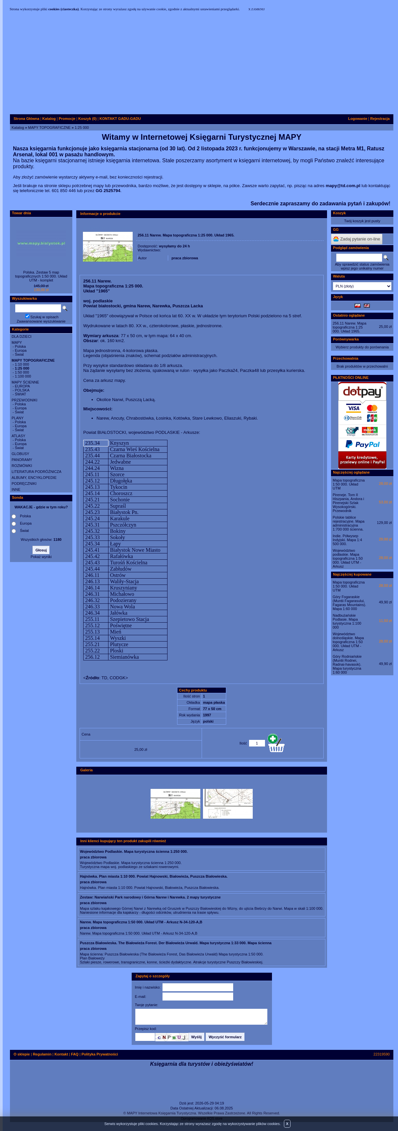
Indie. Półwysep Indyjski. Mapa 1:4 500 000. (347, 540)
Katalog (18, 127)
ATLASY (18, 436)
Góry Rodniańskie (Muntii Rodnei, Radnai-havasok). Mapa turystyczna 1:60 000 (347, 664)
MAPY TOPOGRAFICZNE (49, 127)
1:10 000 (22, 364)
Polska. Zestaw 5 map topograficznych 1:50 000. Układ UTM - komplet (41, 276)
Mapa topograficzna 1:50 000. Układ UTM (349, 484)
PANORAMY (22, 460)
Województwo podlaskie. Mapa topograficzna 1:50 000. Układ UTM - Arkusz (348, 558)
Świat (19, 354)
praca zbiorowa (184, 258)
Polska (20, 346)
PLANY (18, 418)
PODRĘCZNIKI (24, 484)
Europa (21, 350)
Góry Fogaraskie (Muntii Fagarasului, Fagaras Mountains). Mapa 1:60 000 (349, 603)
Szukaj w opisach (45, 317)
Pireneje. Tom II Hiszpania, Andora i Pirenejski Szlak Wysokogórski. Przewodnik (348, 503)
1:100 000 (23, 376)
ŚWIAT (20, 394)
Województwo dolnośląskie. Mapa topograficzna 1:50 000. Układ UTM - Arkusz (348, 642)
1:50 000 (22, 372)
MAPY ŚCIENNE (25, 382)
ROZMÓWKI (22, 466)
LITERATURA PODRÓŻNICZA (36, 472)
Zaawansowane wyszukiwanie (41, 321)
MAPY (17, 342)
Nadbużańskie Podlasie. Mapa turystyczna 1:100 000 (347, 621)
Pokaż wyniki (41, 557)
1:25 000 (82, 127)
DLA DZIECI (22, 336)
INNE (16, 489)
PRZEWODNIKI (24, 400)
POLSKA (22, 390)
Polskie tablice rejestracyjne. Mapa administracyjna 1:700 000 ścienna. (349, 523)
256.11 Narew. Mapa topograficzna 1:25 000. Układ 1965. (349, 327)
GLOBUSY (20, 454)
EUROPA (22, 386)
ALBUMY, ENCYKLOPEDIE (34, 478)
